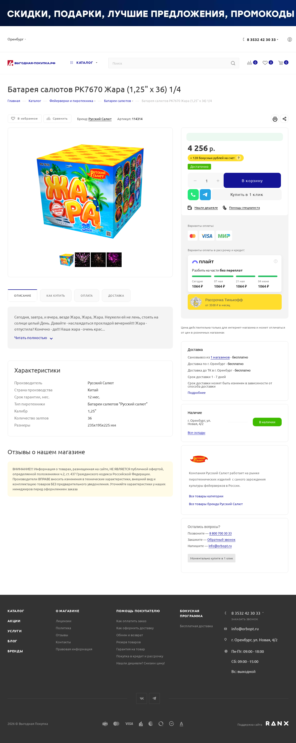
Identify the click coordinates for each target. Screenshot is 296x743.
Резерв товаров (128, 642)
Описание (22, 295)
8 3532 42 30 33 (261, 39)
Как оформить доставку (135, 628)
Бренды (15, 651)
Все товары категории (206, 496)
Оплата (87, 295)
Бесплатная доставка (196, 626)
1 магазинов (220, 357)
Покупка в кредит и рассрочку (139, 656)
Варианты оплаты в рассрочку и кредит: (216, 250)
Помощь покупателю (138, 611)
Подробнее (197, 392)
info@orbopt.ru (220, 546)
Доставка (116, 295)
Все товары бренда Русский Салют (216, 504)
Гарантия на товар (130, 649)
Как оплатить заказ (131, 621)
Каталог (16, 611)
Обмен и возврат (129, 635)
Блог (12, 641)
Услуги (15, 631)
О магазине (67, 611)
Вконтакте (141, 698)
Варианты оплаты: (201, 226)
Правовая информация (74, 649)
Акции (14, 621)
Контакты (63, 642)
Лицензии (63, 621)
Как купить (55, 295)
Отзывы (62, 635)
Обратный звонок (221, 539)
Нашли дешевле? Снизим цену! (140, 663)
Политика (63, 628)
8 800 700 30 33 (220, 533)
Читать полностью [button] (33, 337)
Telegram (154, 698)
